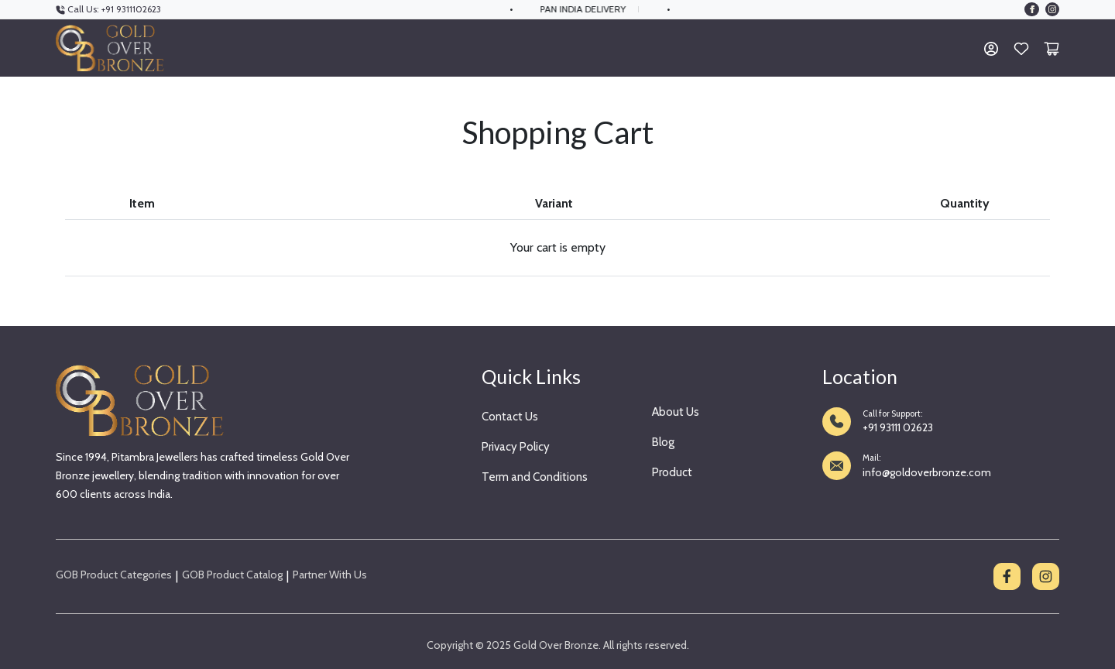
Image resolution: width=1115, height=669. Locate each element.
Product (672, 472)
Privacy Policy (516, 447)
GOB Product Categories (114, 575)
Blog (663, 442)
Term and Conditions (535, 477)
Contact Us (510, 417)
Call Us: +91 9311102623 (108, 9)
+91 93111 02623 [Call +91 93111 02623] (898, 427)
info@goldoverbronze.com (927, 472)
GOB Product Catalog (232, 575)
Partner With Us (330, 575)
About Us (675, 412)
